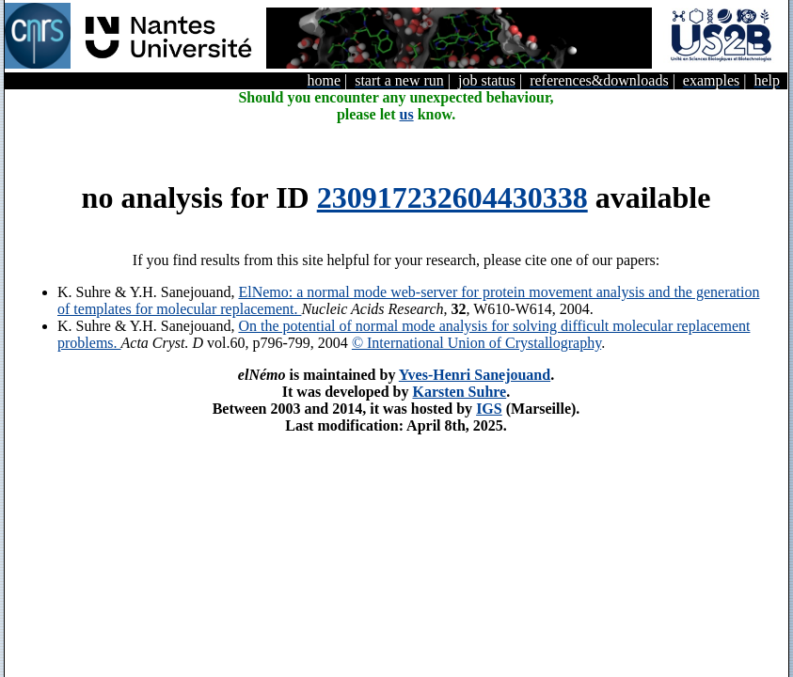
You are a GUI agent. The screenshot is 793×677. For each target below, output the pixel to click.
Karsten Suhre (459, 392)
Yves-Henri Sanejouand (474, 375)
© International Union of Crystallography (476, 343)
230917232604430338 (452, 197)
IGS (489, 409)
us (407, 114)
